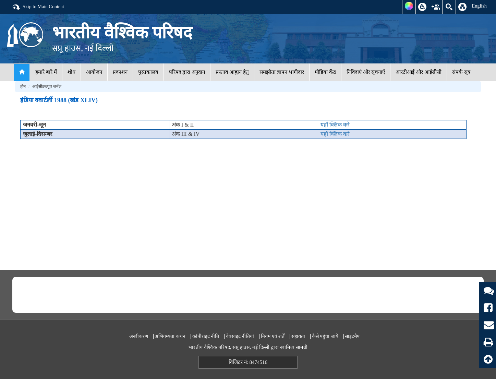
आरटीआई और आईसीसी (418, 72)
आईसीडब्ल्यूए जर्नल (46, 86)
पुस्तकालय (148, 72)
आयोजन (94, 72)
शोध (71, 72)
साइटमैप (352, 336)
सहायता (298, 336)
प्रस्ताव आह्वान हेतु (232, 72)
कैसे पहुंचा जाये (325, 336)
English (479, 6)
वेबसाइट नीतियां (240, 336)
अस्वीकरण (138, 336)
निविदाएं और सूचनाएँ (366, 72)
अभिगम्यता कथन (170, 336)
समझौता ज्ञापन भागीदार (281, 72)
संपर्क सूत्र (461, 72)
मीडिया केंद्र (325, 72)
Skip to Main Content (38, 7)
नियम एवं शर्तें (273, 336)
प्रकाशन (120, 72)
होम (23, 86)
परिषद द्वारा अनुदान (187, 72)
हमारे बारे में (46, 72)
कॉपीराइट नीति (205, 336)
